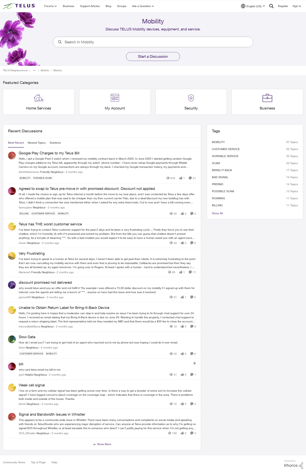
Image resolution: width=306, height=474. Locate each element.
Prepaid (217, 184)
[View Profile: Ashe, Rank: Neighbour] (12, 339)
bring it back (222, 170)
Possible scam (223, 191)
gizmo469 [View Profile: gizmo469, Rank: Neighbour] (25, 297)
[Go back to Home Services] (38, 108)
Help (54, 462)
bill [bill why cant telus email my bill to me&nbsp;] (21, 364)
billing (217, 205)
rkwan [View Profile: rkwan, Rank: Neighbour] (22, 243)
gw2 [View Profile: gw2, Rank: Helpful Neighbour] (21, 374)
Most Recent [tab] (16, 142)
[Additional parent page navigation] (34, 70)
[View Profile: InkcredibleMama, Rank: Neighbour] (12, 310)
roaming (218, 198)
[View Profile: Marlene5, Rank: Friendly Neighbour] (12, 256)
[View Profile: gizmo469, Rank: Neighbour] (12, 285)
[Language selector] (253, 6)
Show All (217, 213)
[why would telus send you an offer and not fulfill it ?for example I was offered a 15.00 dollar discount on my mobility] (107, 290)
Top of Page (38, 462)
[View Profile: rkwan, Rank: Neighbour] (12, 226)
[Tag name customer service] (43, 213)
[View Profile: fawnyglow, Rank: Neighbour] (12, 191)
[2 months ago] (73, 172)
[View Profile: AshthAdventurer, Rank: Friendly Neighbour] (12, 155)
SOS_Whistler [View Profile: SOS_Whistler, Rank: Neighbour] (27, 433)
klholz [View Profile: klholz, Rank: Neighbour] (22, 404)
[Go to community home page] (19, 6)
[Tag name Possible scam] (42, 178)
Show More (102, 444)
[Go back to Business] (267, 108)
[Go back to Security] (191, 108)
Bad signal (220, 177)
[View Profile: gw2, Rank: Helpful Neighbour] (12, 366)
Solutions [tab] (55, 142)
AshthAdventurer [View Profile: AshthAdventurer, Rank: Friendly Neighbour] (29, 171)
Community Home (14, 462)
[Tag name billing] (24, 213)
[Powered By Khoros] (293, 464)
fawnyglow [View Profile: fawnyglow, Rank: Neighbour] (25, 207)
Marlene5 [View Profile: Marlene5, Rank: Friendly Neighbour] (24, 272)
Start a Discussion (153, 56)
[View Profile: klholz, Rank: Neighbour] (12, 387)
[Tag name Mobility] (25, 178)
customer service (226, 149)
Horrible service (225, 156)
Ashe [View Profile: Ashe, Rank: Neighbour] (22, 347)
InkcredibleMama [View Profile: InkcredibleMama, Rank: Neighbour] (29, 326)
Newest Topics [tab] (37, 142)
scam (216, 163)
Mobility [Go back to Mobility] (45, 70)
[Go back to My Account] (115, 108)
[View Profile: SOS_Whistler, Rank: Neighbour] (12, 417)
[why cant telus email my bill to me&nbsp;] (105, 369)
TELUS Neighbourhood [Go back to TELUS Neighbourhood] (15, 70)
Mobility (218, 142)
